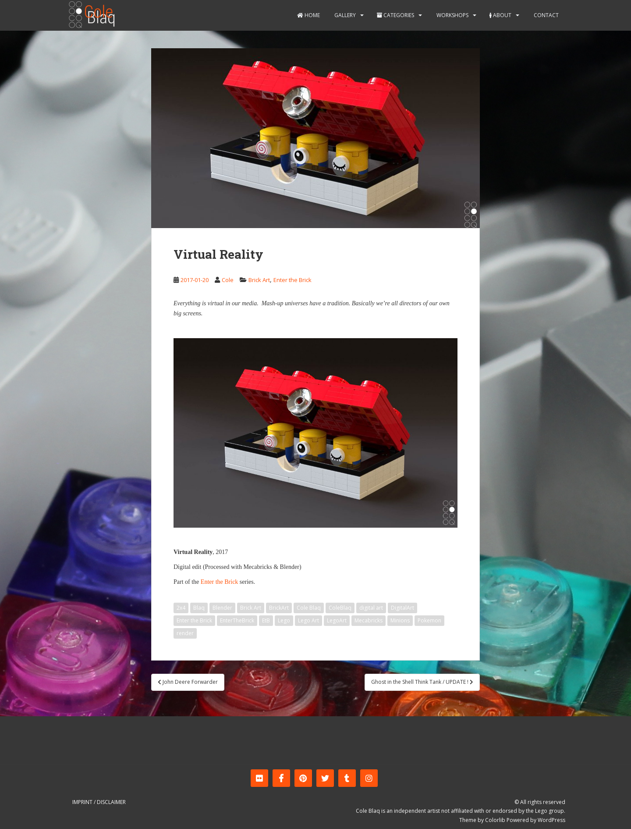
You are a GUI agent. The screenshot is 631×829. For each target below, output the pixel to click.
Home (308, 15)
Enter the (212, 582)
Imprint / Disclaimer (99, 802)
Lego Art (308, 620)
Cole (228, 280)
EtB (266, 620)
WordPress (551, 820)
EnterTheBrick (237, 620)
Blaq (199, 607)
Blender (222, 607)
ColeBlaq (340, 607)
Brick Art (259, 280)
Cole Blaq (309, 607)
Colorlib (495, 820)
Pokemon (429, 620)
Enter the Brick (292, 280)
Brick (231, 582)
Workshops (451, 15)
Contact (545, 15)
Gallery (344, 15)
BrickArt (279, 607)
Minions (400, 620)
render (185, 633)
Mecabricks (368, 620)
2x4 (181, 607)
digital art (371, 607)
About (500, 15)
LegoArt (337, 620)
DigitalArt (402, 607)
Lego (284, 620)
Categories (395, 15)
